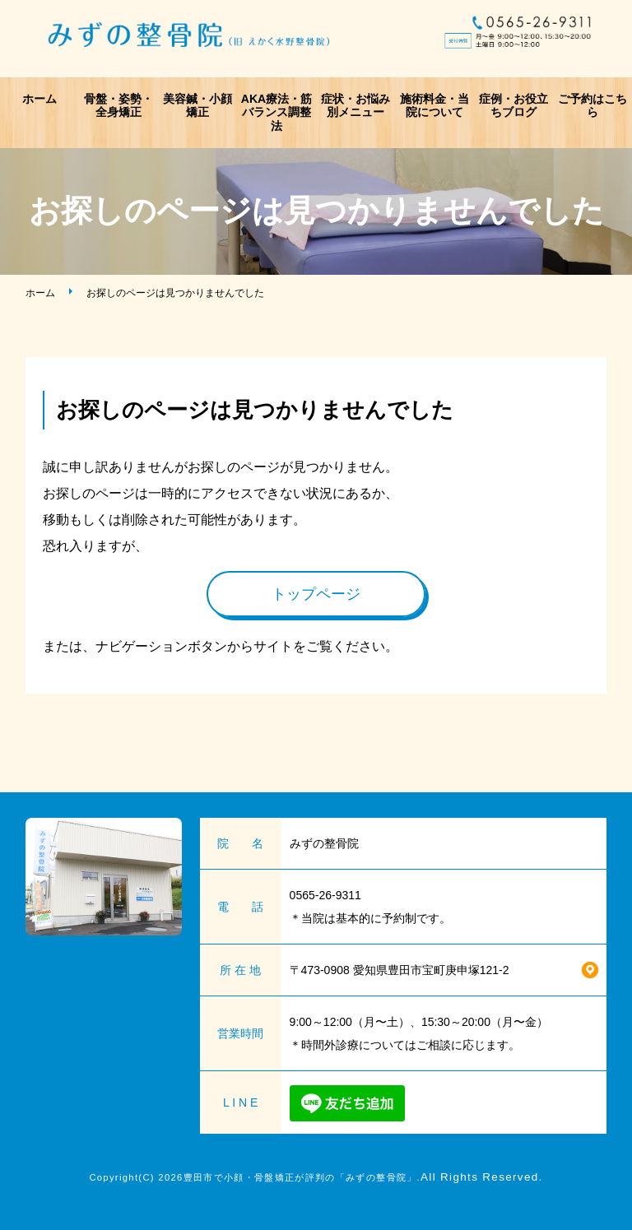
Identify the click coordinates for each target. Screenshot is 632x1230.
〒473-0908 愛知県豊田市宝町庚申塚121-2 (399, 970)
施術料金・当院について (434, 105)
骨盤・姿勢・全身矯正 (118, 105)
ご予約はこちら (592, 105)
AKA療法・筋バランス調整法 (276, 112)
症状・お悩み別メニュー (355, 105)
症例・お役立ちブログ (513, 105)
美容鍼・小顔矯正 (197, 105)
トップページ (316, 594)
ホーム (39, 98)
